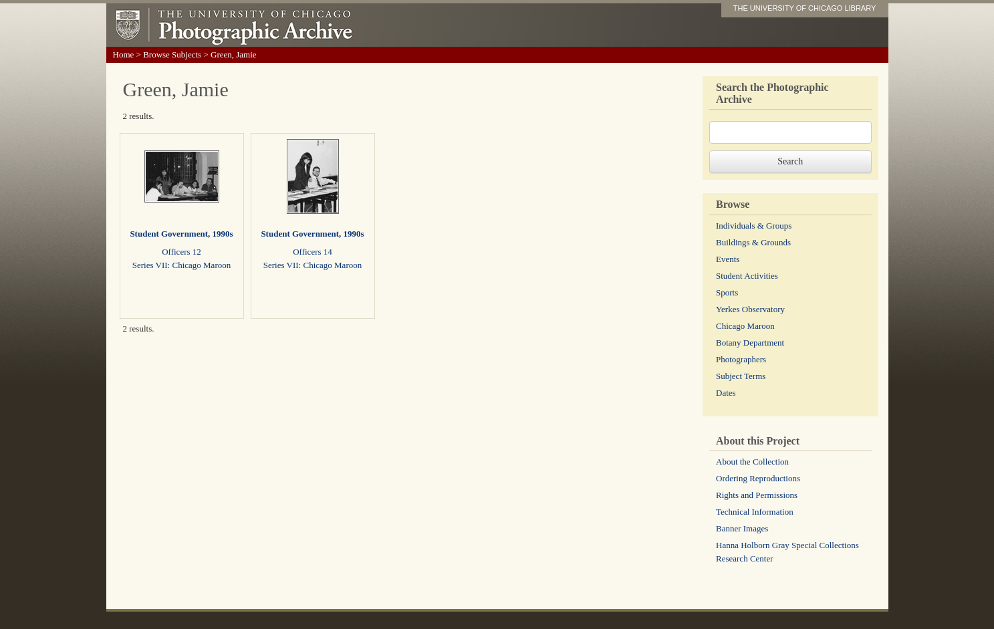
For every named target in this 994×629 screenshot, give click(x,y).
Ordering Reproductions (758, 478)
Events (727, 259)
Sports (727, 292)
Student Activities (747, 276)
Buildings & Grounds (753, 242)
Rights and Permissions (756, 495)
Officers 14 (312, 252)
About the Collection (752, 462)
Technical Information (754, 512)
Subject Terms (740, 376)
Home (123, 54)
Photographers (741, 359)
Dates (726, 393)
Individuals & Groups (753, 226)
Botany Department (750, 343)
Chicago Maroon (745, 326)
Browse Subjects (172, 54)
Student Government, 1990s (181, 234)
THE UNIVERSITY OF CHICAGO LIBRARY (804, 8)
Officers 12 (181, 252)
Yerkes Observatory (750, 309)
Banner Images (742, 528)
